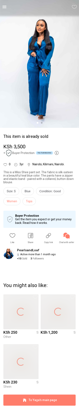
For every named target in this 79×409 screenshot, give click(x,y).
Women (12, 201)
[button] (12, 238)
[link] (66, 238)
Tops (29, 201)
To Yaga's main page (39, 400)
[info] (51, 192)
